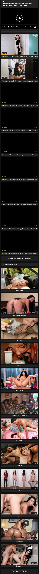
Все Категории (19, 571)
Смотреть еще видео (19, 258)
